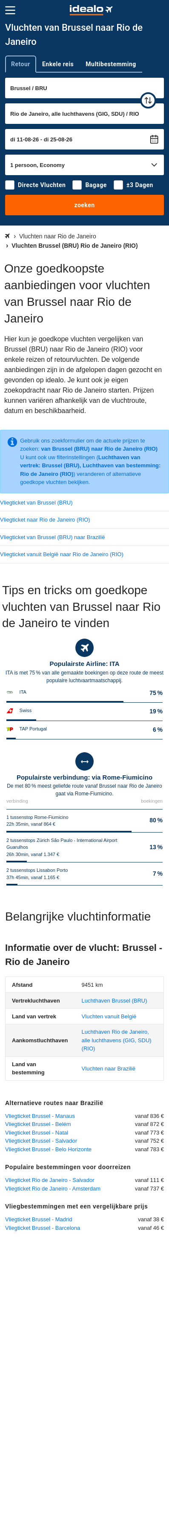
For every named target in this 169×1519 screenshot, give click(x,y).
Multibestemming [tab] (111, 64)
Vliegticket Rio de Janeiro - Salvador (50, 1180)
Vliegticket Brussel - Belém (38, 1124)
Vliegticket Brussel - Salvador (41, 1141)
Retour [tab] (20, 64)
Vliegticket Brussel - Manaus (40, 1116)
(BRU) (114, 1000)
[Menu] (10, 10)
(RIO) (117, 1040)
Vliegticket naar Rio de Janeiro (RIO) (45, 519)
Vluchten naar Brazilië (108, 1068)
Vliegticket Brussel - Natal (36, 1132)
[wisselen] (148, 100)
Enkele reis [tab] (58, 64)
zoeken (84, 205)
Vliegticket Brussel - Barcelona (42, 1228)
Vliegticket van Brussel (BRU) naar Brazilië (52, 537)
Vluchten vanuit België (109, 1016)
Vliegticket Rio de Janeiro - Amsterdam (52, 1188)
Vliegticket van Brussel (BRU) (36, 502)
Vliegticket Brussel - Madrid (38, 1219)
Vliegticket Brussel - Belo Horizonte (48, 1149)
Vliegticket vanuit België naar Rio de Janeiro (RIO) (61, 554)
